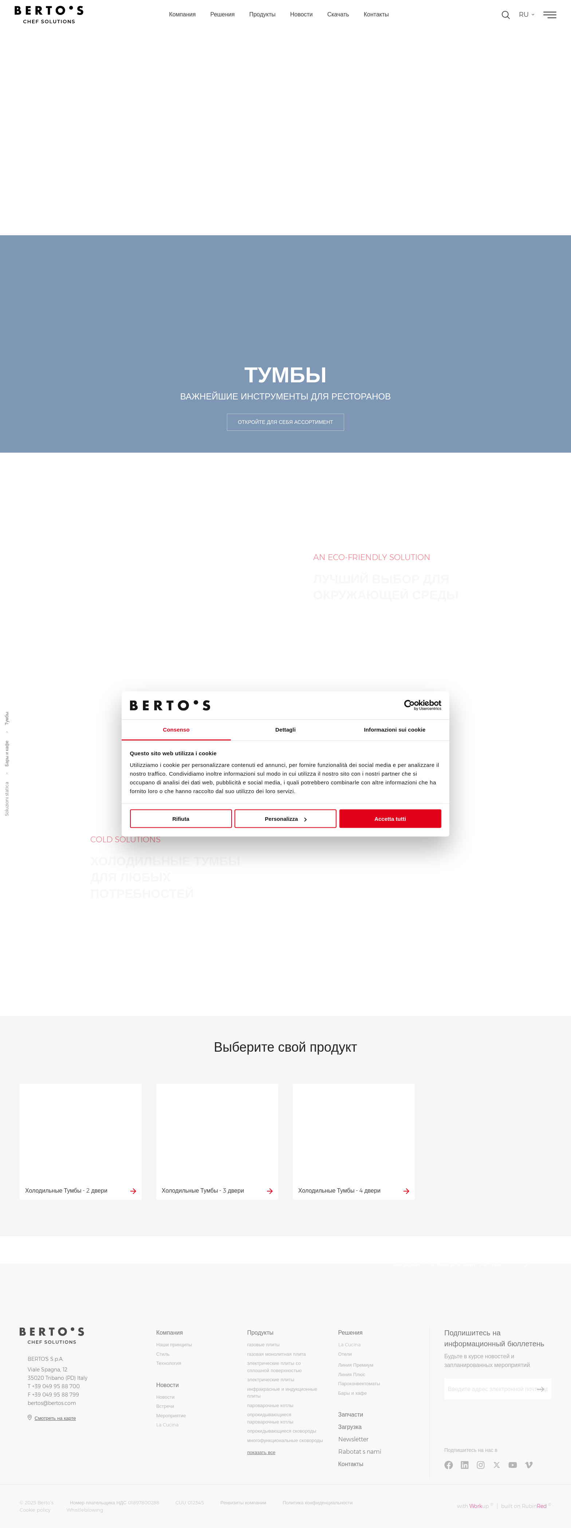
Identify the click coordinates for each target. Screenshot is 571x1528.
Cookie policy (35, 1510)
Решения (222, 14)
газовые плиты (263, 1344)
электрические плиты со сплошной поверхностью (274, 1366)
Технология (168, 1363)
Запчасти (350, 1414)
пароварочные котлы (270, 1405)
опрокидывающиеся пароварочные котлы (270, 1418)
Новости (301, 14)
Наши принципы (174, 1344)
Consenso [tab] (176, 729)
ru (524, 15)
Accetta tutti (390, 819)
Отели (345, 1354)
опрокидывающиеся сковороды (281, 1431)
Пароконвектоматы (359, 1383)
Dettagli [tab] (285, 729)
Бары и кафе (6, 753)
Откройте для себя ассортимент (285, 422)
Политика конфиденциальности (318, 1502)
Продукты (262, 14)
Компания (182, 14)
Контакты (376, 14)
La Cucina (167, 1424)
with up (475, 1506)
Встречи (165, 1406)
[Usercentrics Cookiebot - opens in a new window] (409, 705)
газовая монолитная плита (276, 1354)
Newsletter (353, 1439)
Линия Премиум (356, 1365)
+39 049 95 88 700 (56, 1386)
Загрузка (350, 1426)
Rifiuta (180, 819)
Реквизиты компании (243, 1502)
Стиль (163, 1354)
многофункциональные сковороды (285, 1440)
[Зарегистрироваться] (540, 1389)
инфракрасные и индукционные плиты (282, 1392)
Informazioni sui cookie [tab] (395, 729)
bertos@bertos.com (52, 1403)
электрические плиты (270, 1379)
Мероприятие (171, 1415)
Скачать (338, 14)
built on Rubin (526, 1506)
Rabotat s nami (359, 1451)
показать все (261, 1452)
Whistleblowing (85, 1510)
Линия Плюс (351, 1374)
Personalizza (286, 819)
